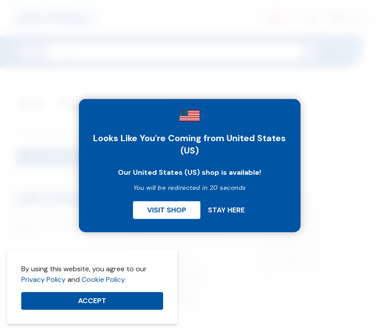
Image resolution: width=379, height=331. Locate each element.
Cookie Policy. (104, 279)
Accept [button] (92, 300)
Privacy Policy (43, 279)
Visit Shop (166, 209)
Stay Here (226, 209)
